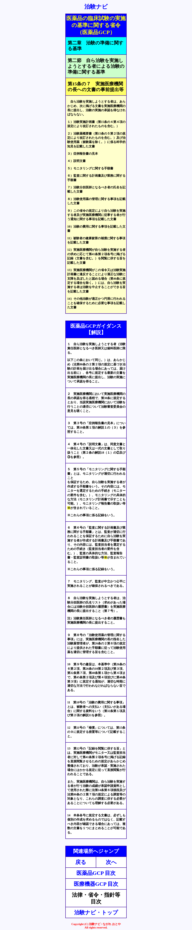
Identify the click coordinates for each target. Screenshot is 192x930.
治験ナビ (96, 6)
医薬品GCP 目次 (96, 873)
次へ (111, 862)
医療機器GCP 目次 (96, 884)
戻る (80, 862)
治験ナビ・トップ (96, 912)
